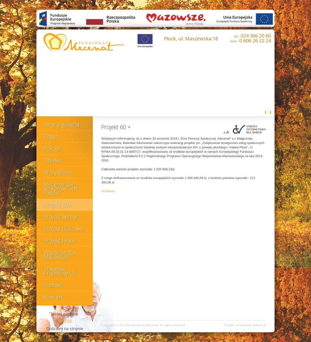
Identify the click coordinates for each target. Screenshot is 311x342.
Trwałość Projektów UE (60, 271)
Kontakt (53, 285)
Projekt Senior (61, 217)
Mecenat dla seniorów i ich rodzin (61, 188)
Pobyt (51, 136)
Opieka (52, 160)
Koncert (53, 297)
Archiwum (108, 191)
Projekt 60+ (58, 205)
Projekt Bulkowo (63, 229)
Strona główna (61, 124)
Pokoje (52, 148)
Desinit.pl (259, 325)
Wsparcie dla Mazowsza (59, 255)
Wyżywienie (58, 172)
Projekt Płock (59, 240)
